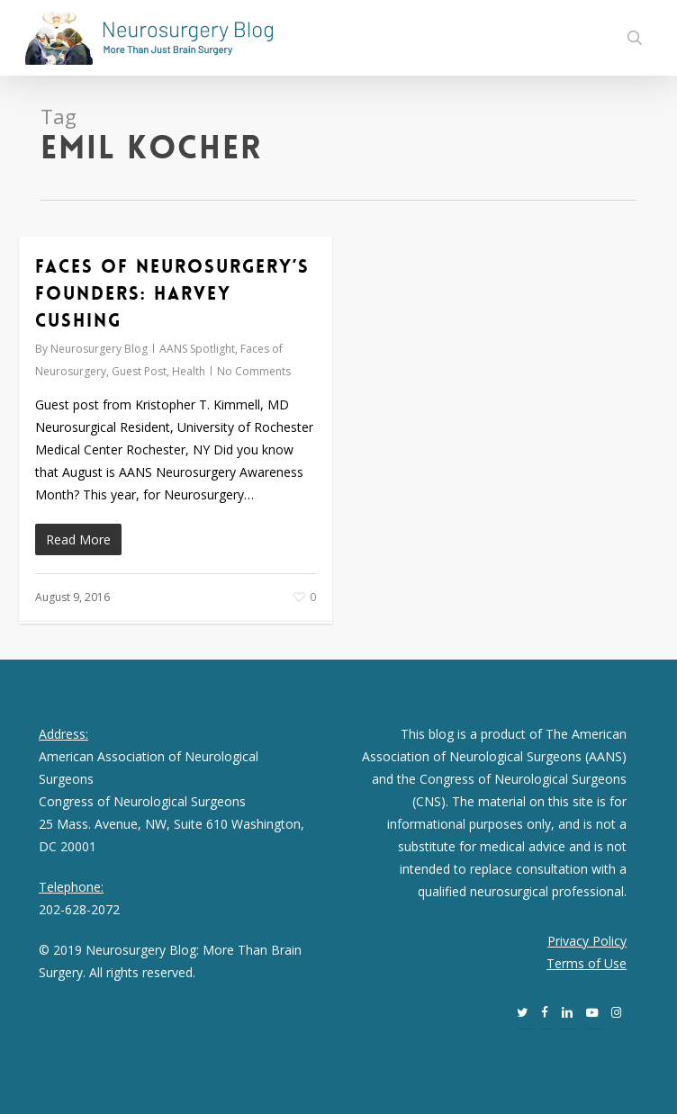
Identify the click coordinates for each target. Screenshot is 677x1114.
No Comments (254, 371)
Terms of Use (586, 963)
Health (188, 371)
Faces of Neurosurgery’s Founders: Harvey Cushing (172, 293)
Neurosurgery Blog (99, 348)
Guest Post (139, 371)
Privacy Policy (587, 940)
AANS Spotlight (197, 348)
